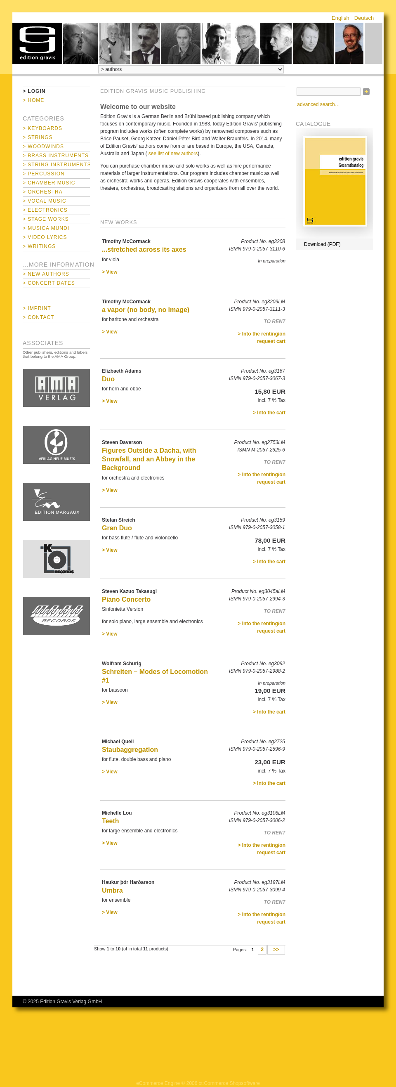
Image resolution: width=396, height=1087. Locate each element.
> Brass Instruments (56, 155)
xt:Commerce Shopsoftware (229, 1083)
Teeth (110, 821)
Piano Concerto (126, 599)
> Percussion (44, 174)
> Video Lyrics (45, 237)
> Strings (38, 137)
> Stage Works (46, 219)
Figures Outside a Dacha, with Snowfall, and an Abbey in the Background (149, 459)
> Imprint (37, 308)
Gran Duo (117, 528)
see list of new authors (173, 153)
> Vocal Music (44, 201)
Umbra (112, 890)
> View (109, 272)
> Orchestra (43, 192)
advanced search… (318, 104)
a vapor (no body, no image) (145, 309)
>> (276, 950)
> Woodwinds (43, 146)
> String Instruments (56, 165)
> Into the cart (269, 413)
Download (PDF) (322, 244)
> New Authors (46, 274)
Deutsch (364, 18)
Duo (108, 379)
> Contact (38, 317)
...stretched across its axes (144, 249)
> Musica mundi (46, 228)
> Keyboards (42, 128)
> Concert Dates (49, 283)
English (340, 18)
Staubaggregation (130, 749)
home (37, 43)
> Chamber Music (49, 183)
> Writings (39, 246)
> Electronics (45, 210)
